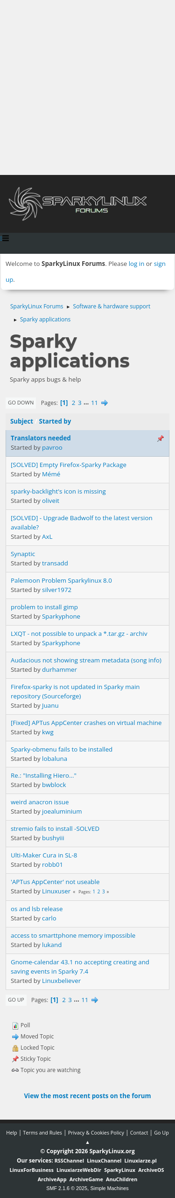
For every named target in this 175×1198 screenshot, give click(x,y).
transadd (55, 563)
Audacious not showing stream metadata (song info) (86, 660)
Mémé (51, 474)
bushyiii (53, 838)
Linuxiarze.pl (141, 1160)
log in (137, 263)
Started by (55, 421)
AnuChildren (121, 1179)
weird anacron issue (40, 802)
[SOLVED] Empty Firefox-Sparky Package (68, 464)
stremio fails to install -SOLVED (55, 828)
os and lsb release (37, 909)
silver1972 (56, 589)
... (87, 402)
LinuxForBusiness (31, 1169)
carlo (49, 918)
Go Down (21, 402)
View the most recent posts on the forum (87, 1096)
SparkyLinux (119, 1169)
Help (11, 1132)
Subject (21, 421)
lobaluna (54, 758)
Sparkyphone (61, 616)
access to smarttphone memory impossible (73, 935)
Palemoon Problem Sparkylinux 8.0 (61, 580)
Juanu (50, 705)
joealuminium (62, 811)
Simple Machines (110, 1188)
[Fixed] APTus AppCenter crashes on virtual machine (86, 722)
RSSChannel (69, 1160)
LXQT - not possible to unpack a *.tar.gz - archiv (79, 633)
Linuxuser (56, 891)
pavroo (52, 447)
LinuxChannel (104, 1160)
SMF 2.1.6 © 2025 (66, 1188)
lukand (52, 944)
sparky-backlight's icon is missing (58, 491)
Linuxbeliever (61, 980)
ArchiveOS (151, 1169)
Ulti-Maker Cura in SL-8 (44, 855)
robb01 (52, 864)
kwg (48, 732)
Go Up (16, 999)
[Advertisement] (87, 87)
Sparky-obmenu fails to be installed (61, 749)
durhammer (59, 669)
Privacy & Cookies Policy (96, 1132)
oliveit (50, 500)
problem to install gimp (44, 607)
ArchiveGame (86, 1179)
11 (94, 402)
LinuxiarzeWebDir (78, 1169)
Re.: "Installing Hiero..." (44, 775)
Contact (139, 1132)
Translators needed (41, 438)
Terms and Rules (42, 1132)
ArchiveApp (52, 1179)
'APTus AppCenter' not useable (55, 882)
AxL (47, 536)
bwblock (54, 784)
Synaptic (23, 554)
